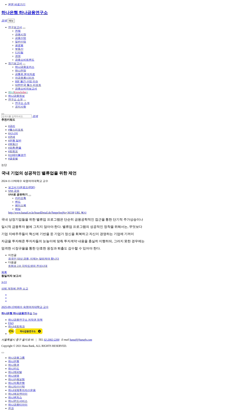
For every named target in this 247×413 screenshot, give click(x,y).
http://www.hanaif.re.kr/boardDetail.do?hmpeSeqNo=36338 (41, 212)
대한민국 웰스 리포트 (28, 85)
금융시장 (20, 34)
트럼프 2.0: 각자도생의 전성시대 (27, 265)
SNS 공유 (13, 190)
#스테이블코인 (17, 155)
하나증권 (13, 364)
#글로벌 (13, 158)
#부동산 (13, 144)
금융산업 (20, 38)
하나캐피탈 (15, 372)
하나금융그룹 (16, 357)
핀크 (11, 408)
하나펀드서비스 (17, 401)
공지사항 (20, 106)
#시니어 (13, 133)
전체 (18, 30)
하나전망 (20, 70)
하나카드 (13, 368)
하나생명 (13, 375)
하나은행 (13, 361)
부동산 (19, 48)
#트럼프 (13, 151)
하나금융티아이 (17, 404)
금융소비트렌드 (24, 59)
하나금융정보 (16, 95)
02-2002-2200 (52, 339)
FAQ (11, 323)
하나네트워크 (16, 326)
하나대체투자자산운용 (22, 390)
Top (35, 313)
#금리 (11, 126)
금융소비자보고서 (26, 88)
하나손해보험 (16, 379)
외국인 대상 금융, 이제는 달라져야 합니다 (33, 258)
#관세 (11, 136)
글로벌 (19, 45)
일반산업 (20, 41)
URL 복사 (80, 212)
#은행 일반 (14, 140)
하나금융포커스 (24, 67)
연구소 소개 (15, 99)
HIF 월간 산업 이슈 (26, 81)
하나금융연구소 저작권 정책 (25, 319)
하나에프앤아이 (17, 393)
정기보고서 (15, 63)
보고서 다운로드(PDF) (21, 187)
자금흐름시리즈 (24, 77)
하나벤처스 (15, 397)
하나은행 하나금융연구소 (24, 12)
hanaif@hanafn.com (81, 339)
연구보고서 (15, 27)
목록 (4, 272)
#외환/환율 (14, 147)
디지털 (19, 52)
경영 (18, 56)
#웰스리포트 (15, 129)
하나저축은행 (16, 383)
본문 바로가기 (16, 4)
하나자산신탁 (16, 386)
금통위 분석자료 (25, 74)
